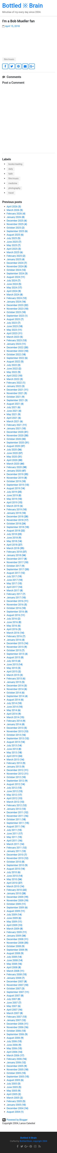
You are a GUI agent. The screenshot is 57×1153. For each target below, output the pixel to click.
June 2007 (14, 1002)
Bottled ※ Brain (22, 5)
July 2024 (13, 280)
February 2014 (16, 720)
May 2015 (14, 668)
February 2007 (17, 1016)
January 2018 (16, 555)
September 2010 (17, 865)
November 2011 (17, 816)
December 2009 (17, 897)
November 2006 (17, 1027)
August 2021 (15, 403)
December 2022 (17, 347)
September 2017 (18, 569)
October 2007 (16, 988)
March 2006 (15, 1055)
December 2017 (17, 558)
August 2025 (15, 234)
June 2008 (15, 960)
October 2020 (16, 439)
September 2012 (17, 780)
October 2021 (16, 396)
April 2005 (14, 1094)
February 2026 (16, 213)
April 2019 (14, 502)
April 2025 (14, 248)
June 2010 (15, 875)
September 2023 (17, 315)
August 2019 (16, 488)
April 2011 (14, 840)
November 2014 (17, 689)
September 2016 (17, 611)
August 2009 (16, 911)
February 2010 (17, 890)
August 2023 (15, 319)
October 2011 (16, 819)
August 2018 (16, 530)
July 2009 (14, 914)
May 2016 (14, 625)
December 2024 (17, 263)
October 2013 (16, 735)
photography (14, 188)
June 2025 (14, 241)
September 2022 (17, 358)
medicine (12, 183)
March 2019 (15, 506)
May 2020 (14, 456)
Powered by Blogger (17, 1119)
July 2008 (14, 956)
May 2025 (14, 245)
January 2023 (16, 344)
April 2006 (14, 1052)
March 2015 (15, 675)
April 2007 (14, 1009)
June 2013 (14, 749)
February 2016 (16, 636)
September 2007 (18, 992)
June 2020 (15, 453)
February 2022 (16, 382)
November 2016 (17, 604)
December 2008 (17, 939)
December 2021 (17, 389)
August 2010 (16, 868)
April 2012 (14, 798)
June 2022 (14, 368)
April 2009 (14, 925)
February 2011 (17, 847)
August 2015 (15, 657)
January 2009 (16, 935)
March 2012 (15, 801)
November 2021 (17, 393)
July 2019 (14, 491)
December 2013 (17, 727)
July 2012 (14, 787)
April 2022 (14, 375)
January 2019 (16, 513)
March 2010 (15, 886)
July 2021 (13, 407)
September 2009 (17, 907)
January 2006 (16, 1062)
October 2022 (16, 354)
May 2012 (14, 794)
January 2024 (16, 301)
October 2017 (16, 565)
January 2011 (16, 851)
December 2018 (17, 516)
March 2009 (15, 928)
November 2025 (17, 224)
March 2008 (15, 971)
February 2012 (17, 805)
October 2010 (16, 861)
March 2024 (15, 294)
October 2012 (16, 777)
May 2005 (14, 1090)
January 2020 (16, 470)
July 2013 (14, 745)
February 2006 (17, 1059)
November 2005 (17, 1069)
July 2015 (13, 661)
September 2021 (17, 400)
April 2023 (14, 333)
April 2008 (14, 967)
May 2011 (14, 837)
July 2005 (13, 1083)
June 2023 (15, 326)
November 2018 (17, 520)
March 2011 (15, 844)
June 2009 (14, 918)
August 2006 (15, 1037)
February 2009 (17, 932)
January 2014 (16, 724)
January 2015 (16, 682)
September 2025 (17, 231)
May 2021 (14, 414)
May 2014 (14, 710)
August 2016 (16, 615)
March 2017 (15, 590)
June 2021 (14, 410)
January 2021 (16, 428)
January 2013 (16, 766)
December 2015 (17, 643)
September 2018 (18, 527)
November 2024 (17, 266)
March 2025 (15, 252)
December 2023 (17, 305)
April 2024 (14, 291)
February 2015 (16, 678)
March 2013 (15, 759)
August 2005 (15, 1080)
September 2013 (18, 738)
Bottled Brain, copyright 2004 (33, 1141)
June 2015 (15, 664)
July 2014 (14, 703)
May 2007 (14, 1006)
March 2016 (15, 632)
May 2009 (14, 921)
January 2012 (16, 809)
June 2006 (14, 1045)
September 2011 (18, 823)
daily (10, 169)
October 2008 (16, 946)
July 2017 (14, 576)
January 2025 (16, 259)
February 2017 (16, 594)
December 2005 (17, 1066)
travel (11, 193)
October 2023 (16, 312)
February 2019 (17, 509)
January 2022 (16, 386)
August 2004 (15, 1111)
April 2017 (14, 587)
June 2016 (14, 622)
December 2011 (17, 812)
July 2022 (13, 365)
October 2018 (16, 523)
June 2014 (15, 706)
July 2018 (14, 534)
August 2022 (15, 361)
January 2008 (16, 978)
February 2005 (16, 1101)
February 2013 (16, 763)
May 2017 (14, 583)
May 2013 (14, 752)
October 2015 (16, 650)
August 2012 (16, 784)
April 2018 (14, 544)
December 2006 (17, 1023)
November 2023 (17, 308)
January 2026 (16, 217)
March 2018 (15, 548)
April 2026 (14, 206)
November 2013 (17, 731)
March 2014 (15, 717)
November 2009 (17, 900)
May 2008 (14, 963)
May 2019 (14, 499)
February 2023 (17, 340)
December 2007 (17, 981)
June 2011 (15, 833)
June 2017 (15, 580)
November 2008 (17, 942)
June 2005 (14, 1087)
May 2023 (14, 329)
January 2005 (16, 1104)
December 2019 (17, 474)
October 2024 (16, 270)
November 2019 (17, 477)
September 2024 (17, 273)
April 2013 (14, 756)
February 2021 (17, 425)
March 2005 (15, 1097)
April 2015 (14, 671)
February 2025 (16, 255)
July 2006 (14, 1041)
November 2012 (17, 773)
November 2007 (17, 985)
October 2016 (16, 608)
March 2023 (15, 337)
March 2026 (15, 210)
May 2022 (14, 372)
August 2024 (16, 277)
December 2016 (17, 601)
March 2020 (15, 463)
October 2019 (16, 481)
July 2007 (13, 999)
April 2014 (14, 713)
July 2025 (13, 238)
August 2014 (15, 699)
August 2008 (15, 953)
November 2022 (17, 351)
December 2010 (17, 854)
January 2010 (16, 893)
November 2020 (17, 435)
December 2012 (17, 770)
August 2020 (16, 446)
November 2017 (17, 562)
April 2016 (14, 629)
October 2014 (16, 692)
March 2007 (15, 1013)
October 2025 (16, 227)
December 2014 (17, 685)
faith (10, 174)
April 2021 (14, 418)
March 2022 (15, 379)
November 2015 (17, 646)
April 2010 (14, 882)
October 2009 (16, 904)
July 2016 (13, 618)
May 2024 (14, 287)
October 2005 (16, 1073)
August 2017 (16, 573)
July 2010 (13, 872)
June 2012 (15, 791)
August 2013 (16, 742)
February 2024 (17, 298)
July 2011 (14, 830)
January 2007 (16, 1020)
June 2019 (14, 495)
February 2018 (17, 551)
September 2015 (17, 654)
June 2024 (14, 284)
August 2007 (15, 995)
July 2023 (13, 322)
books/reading (15, 164)
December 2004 (17, 1108)
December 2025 (17, 220)
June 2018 (14, 537)
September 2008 (17, 949)
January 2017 (16, 597)
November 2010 (17, 858)
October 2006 (16, 1030)
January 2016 (16, 639)
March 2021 (15, 421)
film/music (9, 59)
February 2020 (17, 467)
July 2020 (14, 449)
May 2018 (14, 541)
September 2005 (18, 1076)
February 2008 (17, 974)
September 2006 (17, 1034)
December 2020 (17, 432)
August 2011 (16, 826)
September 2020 (18, 442)
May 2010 (14, 879)
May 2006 (14, 1048)
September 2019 (18, 484)
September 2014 (17, 696)
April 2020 (14, 460)
